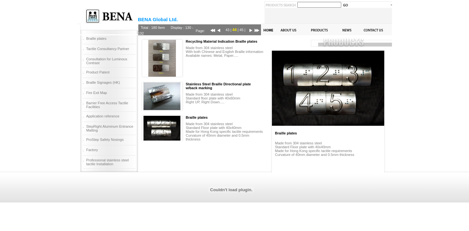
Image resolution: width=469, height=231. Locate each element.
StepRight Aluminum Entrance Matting (109, 128)
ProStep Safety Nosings (105, 139)
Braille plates (96, 38)
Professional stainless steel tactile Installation (107, 162)
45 (241, 30)
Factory (92, 150)
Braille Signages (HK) (103, 82)
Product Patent (97, 72)
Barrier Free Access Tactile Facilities (107, 105)
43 (228, 30)
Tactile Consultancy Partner (107, 49)
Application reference (102, 116)
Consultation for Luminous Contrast (106, 61)
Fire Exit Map (96, 93)
